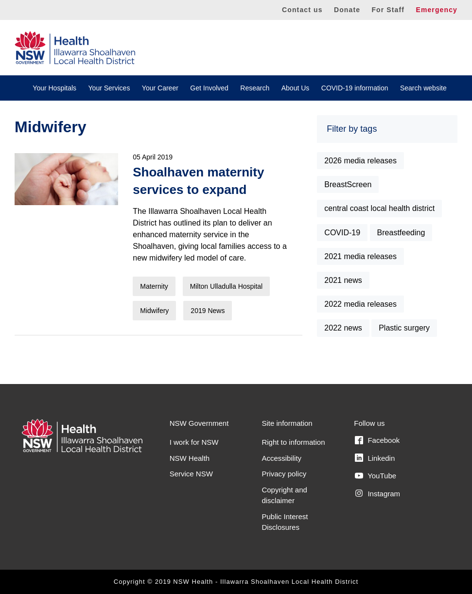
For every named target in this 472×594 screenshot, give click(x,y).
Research (254, 88)
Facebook (377, 440)
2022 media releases (360, 304)
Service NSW (191, 474)
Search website (423, 88)
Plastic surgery (404, 328)
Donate (347, 10)
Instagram (377, 493)
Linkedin (375, 458)
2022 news (343, 328)
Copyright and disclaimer (284, 495)
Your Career (160, 88)
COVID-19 (342, 232)
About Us (295, 88)
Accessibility (281, 458)
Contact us (302, 10)
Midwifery (154, 310)
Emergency (436, 10)
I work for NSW (194, 442)
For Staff (387, 10)
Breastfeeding (401, 232)
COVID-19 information (354, 88)
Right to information (293, 442)
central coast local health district (379, 208)
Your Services (109, 88)
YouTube (375, 476)
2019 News (208, 310)
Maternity (154, 286)
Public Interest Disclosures (285, 522)
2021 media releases (360, 256)
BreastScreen (347, 184)
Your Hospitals (54, 88)
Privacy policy (284, 474)
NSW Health (190, 458)
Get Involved (209, 88)
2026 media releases (360, 161)
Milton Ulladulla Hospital (226, 286)
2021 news (343, 280)
